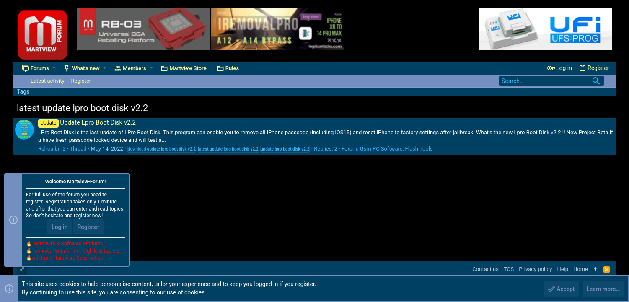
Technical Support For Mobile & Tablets (75, 251)
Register (88, 227)
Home (580, 269)
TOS (509, 269)
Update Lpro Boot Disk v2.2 (87, 122)
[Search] (551, 81)
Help (562, 269)
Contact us (485, 269)
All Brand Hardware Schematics (67, 258)
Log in (59, 227)
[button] (54, 68)
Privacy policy (535, 269)
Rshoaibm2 (52, 149)
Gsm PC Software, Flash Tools (396, 149)
